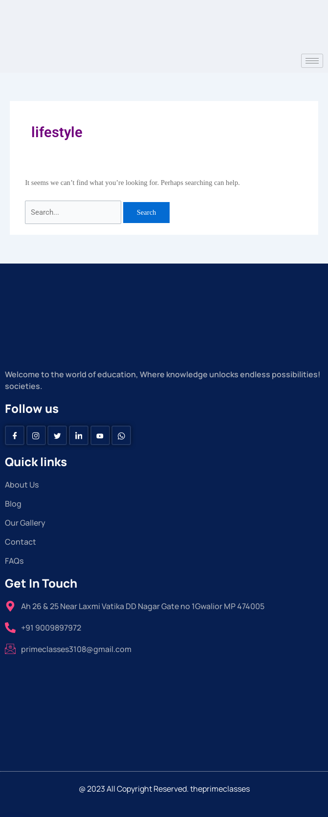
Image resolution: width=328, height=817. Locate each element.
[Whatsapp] (121, 435)
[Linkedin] (78, 435)
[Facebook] (14, 435)
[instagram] (36, 435)
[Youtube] (100, 435)
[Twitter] (57, 435)
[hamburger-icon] (312, 61)
